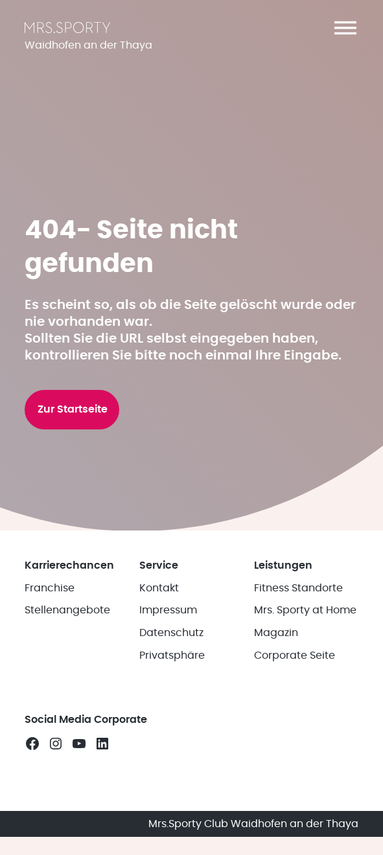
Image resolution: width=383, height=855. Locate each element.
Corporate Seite (294, 655)
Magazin (276, 633)
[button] (345, 28)
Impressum (168, 610)
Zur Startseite (73, 409)
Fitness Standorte (298, 588)
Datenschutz (171, 633)
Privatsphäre (172, 655)
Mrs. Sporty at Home (305, 610)
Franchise (50, 588)
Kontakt (159, 588)
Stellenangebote (67, 610)
